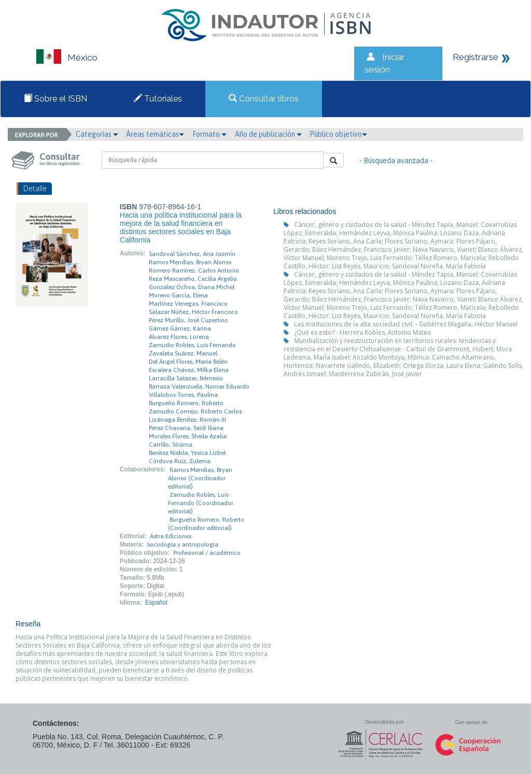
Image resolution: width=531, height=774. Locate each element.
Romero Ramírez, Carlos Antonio (194, 270)
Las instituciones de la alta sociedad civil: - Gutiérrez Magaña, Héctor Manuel (406, 324)
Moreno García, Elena (178, 295)
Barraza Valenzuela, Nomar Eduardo (199, 386)
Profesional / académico (207, 552)
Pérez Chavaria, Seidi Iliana (186, 428)
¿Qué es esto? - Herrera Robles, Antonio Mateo (362, 332)
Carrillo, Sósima (170, 444)
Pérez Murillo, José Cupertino (188, 320)
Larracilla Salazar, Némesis (185, 378)
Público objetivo (338, 134)
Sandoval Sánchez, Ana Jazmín (192, 253)
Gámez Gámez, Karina (180, 328)
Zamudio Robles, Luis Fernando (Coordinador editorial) (200, 503)
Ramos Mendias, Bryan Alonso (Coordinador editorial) (200, 478)
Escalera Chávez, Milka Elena (189, 370)
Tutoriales (158, 99)
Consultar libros (264, 99)
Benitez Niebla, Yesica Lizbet (187, 452)
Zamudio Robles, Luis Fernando (192, 345)
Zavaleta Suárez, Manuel (183, 353)
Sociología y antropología (182, 544)
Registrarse (475, 57)
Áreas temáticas (155, 134)
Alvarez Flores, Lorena (179, 336)
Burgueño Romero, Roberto (186, 403)
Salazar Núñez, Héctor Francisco (193, 312)
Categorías (97, 134)
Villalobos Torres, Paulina (183, 394)
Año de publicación (268, 134)
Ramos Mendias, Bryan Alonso (190, 262)
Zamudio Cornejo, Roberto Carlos (195, 411)
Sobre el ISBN (55, 99)
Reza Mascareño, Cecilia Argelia (193, 278)
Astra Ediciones (170, 536)
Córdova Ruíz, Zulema (180, 461)
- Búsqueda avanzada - (395, 160)
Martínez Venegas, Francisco (188, 303)
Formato (209, 134)
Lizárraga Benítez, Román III (187, 419)
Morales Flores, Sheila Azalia (188, 436)
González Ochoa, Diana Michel (191, 287)
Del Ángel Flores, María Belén (188, 361)
